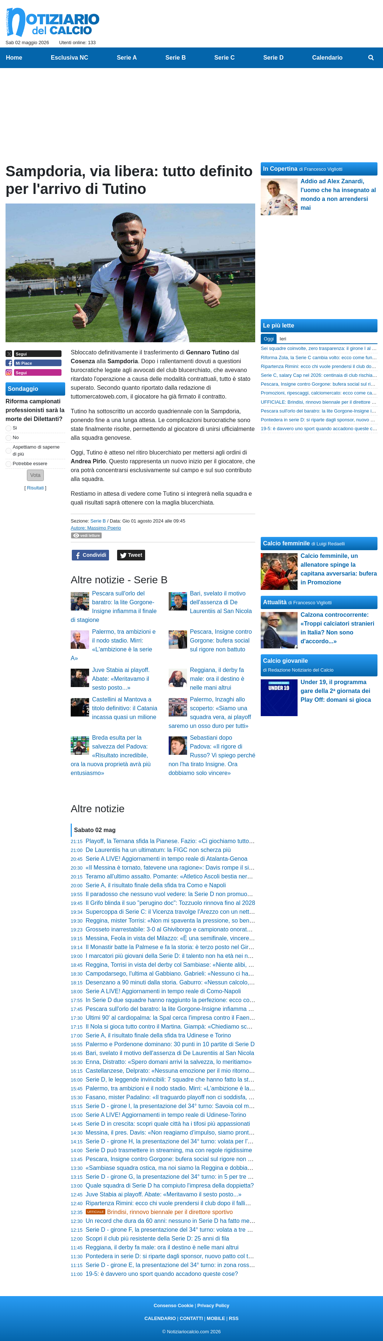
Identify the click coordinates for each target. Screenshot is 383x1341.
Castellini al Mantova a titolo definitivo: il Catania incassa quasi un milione (124, 708)
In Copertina (280, 169)
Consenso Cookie (173, 1305)
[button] (35, 475)
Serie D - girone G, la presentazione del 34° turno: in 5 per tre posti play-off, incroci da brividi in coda (216, 1177)
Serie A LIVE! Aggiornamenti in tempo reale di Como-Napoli (163, 991)
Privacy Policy (213, 1305)
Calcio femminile (286, 543)
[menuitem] (371, 58)
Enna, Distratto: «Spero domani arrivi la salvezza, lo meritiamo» (169, 1062)
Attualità (275, 602)
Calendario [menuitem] (327, 57)
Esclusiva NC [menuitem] (69, 57)
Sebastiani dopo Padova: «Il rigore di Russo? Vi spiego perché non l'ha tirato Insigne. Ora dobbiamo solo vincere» (212, 755)
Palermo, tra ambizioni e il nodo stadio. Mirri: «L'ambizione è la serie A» (179, 1088)
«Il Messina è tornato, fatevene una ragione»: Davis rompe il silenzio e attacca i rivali (196, 867)
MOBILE (216, 1318)
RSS (233, 1318)
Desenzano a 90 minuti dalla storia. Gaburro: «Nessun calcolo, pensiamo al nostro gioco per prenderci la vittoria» (233, 982)
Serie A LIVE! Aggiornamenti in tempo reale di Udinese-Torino (166, 1115)
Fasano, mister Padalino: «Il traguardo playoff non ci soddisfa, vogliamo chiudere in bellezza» (207, 1097)
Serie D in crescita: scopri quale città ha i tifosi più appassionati (168, 1124)
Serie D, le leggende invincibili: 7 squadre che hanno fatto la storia (172, 1079)
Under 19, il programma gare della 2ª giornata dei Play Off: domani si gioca (336, 691)
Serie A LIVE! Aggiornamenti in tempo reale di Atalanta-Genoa (166, 859)
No (16, 437)
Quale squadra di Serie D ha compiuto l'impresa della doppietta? (170, 1185)
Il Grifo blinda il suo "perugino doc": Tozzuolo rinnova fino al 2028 (170, 903)
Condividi (90, 555)
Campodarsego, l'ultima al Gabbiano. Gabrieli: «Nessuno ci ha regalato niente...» (191, 973)
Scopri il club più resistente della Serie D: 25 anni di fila (157, 1238)
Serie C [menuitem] (224, 57)
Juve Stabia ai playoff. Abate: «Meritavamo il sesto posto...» (121, 679)
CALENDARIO (160, 1318)
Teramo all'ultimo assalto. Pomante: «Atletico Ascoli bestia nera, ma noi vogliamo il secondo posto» (214, 876)
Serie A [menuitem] (127, 57)
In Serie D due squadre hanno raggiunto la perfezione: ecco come (172, 1000)
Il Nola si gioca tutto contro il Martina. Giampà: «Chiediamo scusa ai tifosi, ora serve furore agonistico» (219, 1026)
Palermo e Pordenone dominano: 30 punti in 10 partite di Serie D (170, 1044)
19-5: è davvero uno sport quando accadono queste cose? (162, 1274)
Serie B (98, 521)
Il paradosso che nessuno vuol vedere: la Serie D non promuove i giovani (181, 894)
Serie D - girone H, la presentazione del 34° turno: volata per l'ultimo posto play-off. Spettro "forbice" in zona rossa (234, 1141)
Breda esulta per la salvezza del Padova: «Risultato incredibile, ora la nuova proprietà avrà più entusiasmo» (111, 755)
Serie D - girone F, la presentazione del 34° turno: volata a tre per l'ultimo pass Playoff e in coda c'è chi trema (228, 1230)
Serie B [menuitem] (175, 57)
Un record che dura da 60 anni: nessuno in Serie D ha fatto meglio (172, 1221)
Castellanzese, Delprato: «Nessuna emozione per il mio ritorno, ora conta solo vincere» (199, 1071)
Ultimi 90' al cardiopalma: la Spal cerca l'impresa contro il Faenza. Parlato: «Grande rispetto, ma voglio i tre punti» (234, 1018)
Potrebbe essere (30, 463)
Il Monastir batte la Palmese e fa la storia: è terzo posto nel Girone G (175, 947)
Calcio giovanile (285, 661)
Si (15, 428)
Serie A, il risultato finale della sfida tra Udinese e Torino (158, 1035)
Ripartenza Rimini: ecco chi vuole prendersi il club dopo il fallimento (174, 1203)
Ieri (283, 339)
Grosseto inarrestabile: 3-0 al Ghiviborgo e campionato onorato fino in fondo (185, 929)
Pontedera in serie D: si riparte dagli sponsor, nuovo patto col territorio (177, 1256)
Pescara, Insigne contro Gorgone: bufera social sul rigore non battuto (221, 640)
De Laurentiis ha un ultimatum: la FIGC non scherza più (158, 850)
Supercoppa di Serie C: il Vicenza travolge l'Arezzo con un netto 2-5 (174, 912)
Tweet (131, 555)
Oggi (269, 339)
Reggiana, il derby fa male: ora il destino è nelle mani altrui (217, 679)
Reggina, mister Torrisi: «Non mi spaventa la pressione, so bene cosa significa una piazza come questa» (222, 920)
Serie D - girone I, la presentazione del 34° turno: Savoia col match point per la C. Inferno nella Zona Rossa (226, 1106)
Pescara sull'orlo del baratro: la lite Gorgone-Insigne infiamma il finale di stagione (191, 1009)
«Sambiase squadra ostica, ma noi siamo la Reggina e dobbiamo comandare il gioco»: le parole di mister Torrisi (231, 1168)
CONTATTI (191, 1318)
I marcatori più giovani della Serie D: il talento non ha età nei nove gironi (180, 956)
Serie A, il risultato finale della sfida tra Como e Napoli (156, 885)
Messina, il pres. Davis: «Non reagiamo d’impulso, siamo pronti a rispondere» (187, 1132)
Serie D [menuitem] (273, 57)
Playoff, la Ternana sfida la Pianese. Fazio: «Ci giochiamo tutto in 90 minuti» (185, 841)
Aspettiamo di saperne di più (36, 450)
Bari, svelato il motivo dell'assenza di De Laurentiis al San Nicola (221, 602)
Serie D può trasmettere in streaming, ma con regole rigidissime (169, 1150)
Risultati (35, 488)
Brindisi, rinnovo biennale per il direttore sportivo (159, 1212)
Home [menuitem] (14, 57)
